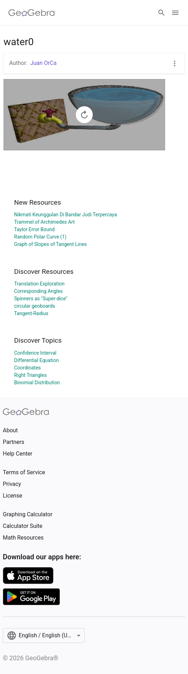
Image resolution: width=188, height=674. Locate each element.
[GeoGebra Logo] (31, 12)
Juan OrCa (43, 63)
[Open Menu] (175, 12)
